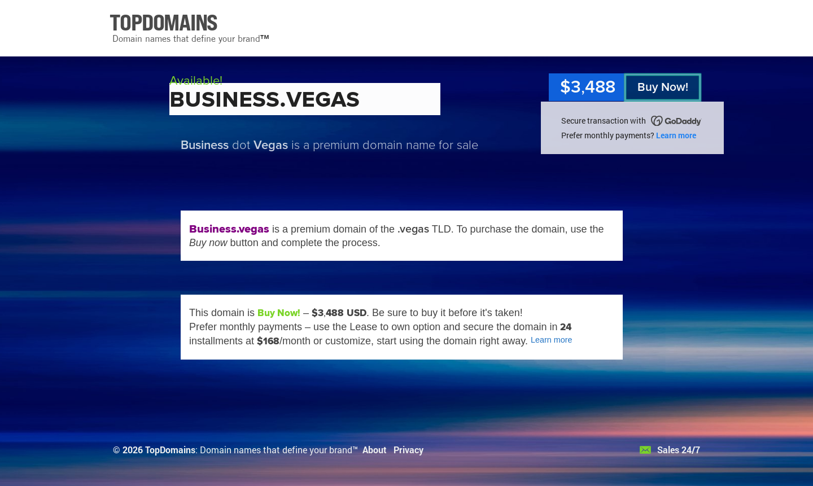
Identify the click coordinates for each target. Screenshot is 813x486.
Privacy (408, 450)
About (374, 450)
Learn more (676, 135)
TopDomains (170, 450)
